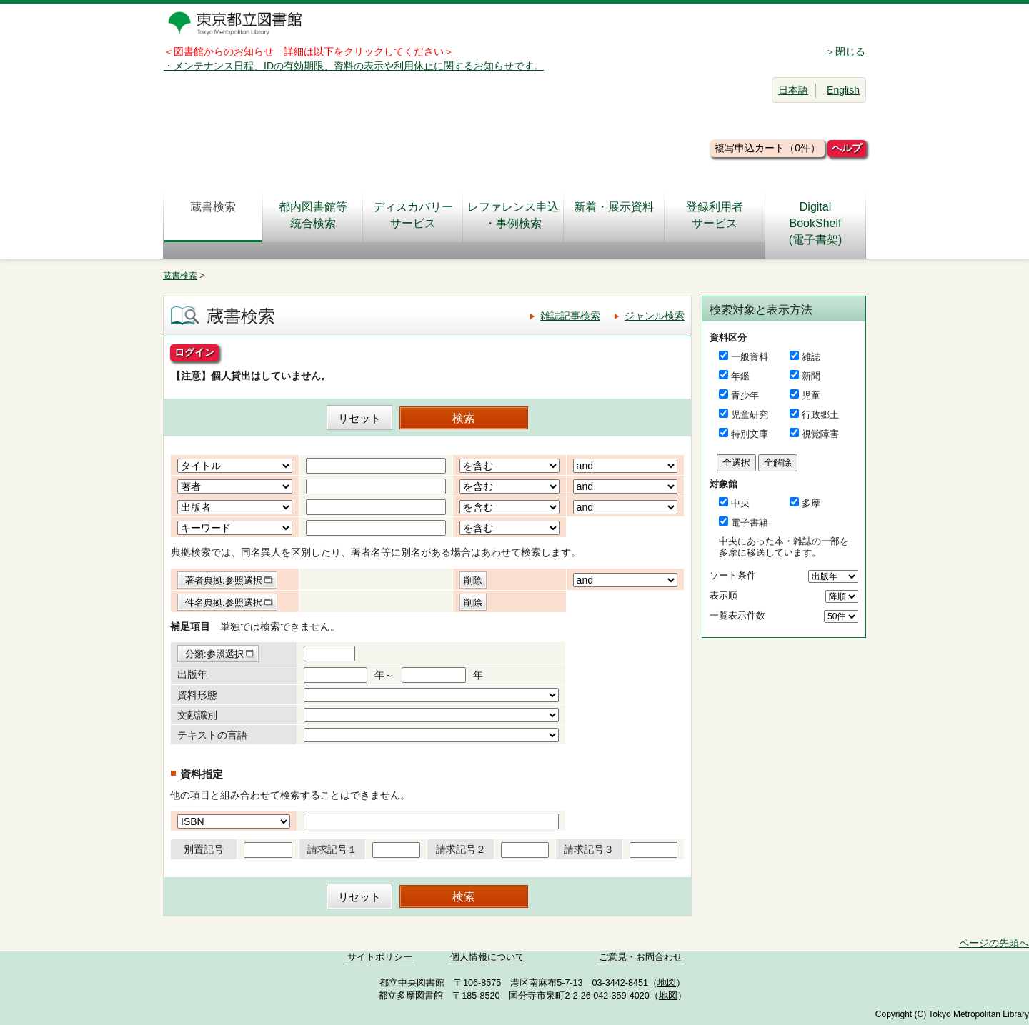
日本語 (793, 90)
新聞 (811, 376)
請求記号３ (589, 849)
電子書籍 (749, 522)
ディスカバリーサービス (413, 215)
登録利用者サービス (714, 215)
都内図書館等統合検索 (313, 215)
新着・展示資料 (614, 215)
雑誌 (811, 356)
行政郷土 (820, 414)
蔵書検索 (213, 215)
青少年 (745, 395)
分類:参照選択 (214, 654)
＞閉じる (845, 51)
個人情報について (487, 957)
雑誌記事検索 (570, 315)
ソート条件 (733, 575)
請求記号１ (332, 849)
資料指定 (201, 774)
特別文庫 (749, 434)
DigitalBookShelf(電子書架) (815, 223)
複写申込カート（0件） (767, 148)
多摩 (811, 503)
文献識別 (197, 715)
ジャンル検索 (655, 315)
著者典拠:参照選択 (223, 580)
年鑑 (740, 376)
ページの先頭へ (994, 943)
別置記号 (204, 849)
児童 (811, 395)
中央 (740, 503)
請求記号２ (461, 849)
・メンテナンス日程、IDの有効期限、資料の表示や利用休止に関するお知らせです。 (354, 65)
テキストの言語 (212, 735)
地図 (666, 983)
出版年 (192, 674)
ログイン (194, 352)
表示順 (723, 595)
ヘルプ (847, 148)
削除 (473, 580)
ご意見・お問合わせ (640, 957)
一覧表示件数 (737, 615)
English (843, 90)
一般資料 (749, 356)
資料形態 (197, 695)
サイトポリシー (379, 957)
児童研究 (749, 414)
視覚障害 (820, 434)
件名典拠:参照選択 (223, 602)
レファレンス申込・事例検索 (513, 215)
